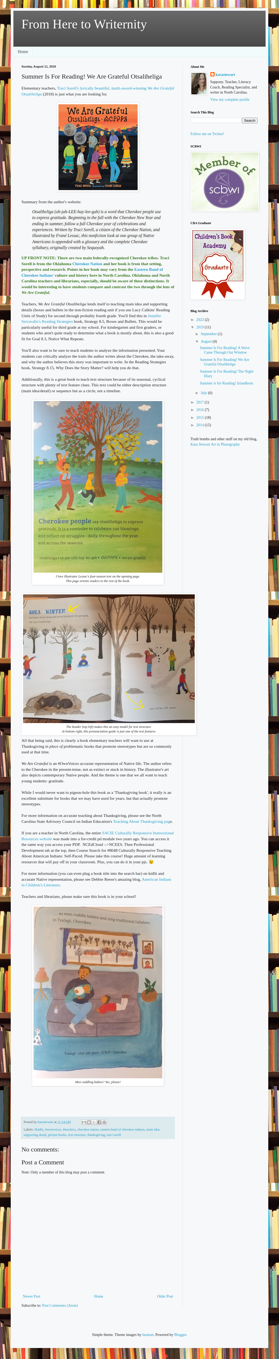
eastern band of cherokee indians (122, 1129)
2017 (200, 402)
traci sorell (114, 1135)
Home (23, 51)
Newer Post (31, 1296)
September (209, 334)
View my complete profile (230, 100)
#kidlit (38, 1129)
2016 (200, 410)
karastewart (225, 75)
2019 (200, 327)
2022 (200, 320)
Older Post (165, 1296)
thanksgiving (96, 1135)
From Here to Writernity (84, 24)
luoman (147, 1335)
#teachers (69, 1129)
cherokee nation (88, 1129)
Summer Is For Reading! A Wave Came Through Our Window (225, 350)
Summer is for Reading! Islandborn (226, 383)
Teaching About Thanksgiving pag (141, 821)
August (206, 341)
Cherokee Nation (87, 263)
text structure (77, 1135)
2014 (200, 425)
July (204, 393)
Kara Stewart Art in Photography (215, 444)
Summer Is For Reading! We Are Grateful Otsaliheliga (224, 362)
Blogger (180, 1335)
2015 (200, 418)
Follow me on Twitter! (207, 134)
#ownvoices (53, 1129)
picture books (57, 1135)
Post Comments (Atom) (60, 1306)
